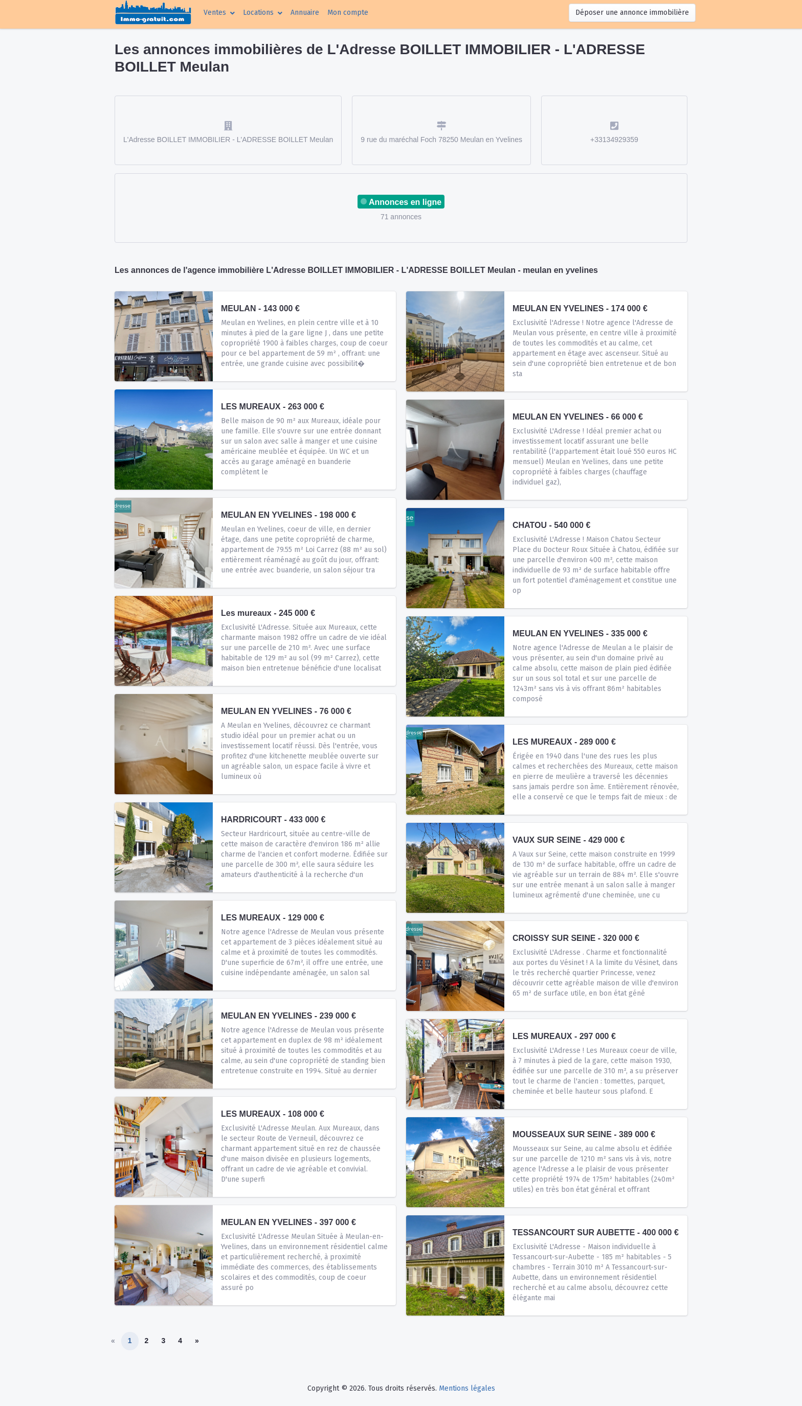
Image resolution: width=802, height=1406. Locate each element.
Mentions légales (467, 1388)
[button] (219, 12)
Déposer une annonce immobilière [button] (632, 12)
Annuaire (305, 12)
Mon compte (349, 12)
